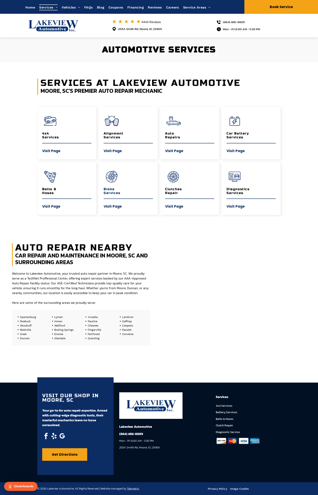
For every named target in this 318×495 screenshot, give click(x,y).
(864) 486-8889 (234, 22)
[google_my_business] (62, 437)
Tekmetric (133, 488)
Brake (109, 189)
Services (112, 193)
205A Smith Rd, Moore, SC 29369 (140, 29)
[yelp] (54, 437)
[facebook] (45, 437)
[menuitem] (32, 7)
